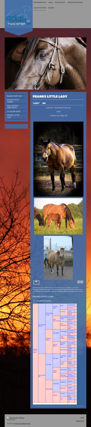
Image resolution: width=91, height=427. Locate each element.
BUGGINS (70, 323)
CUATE (69, 311)
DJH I (69, 396)
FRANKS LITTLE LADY (35, 351)
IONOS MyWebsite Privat (22, 423)
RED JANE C (71, 372)
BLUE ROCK (71, 330)
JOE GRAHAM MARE (70, 327)
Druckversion (12, 418)
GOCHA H (62, 311)
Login (82, 417)
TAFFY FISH (71, 339)
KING (61, 305)
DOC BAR (55, 358)
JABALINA (70, 308)
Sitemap (21, 418)
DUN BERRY (56, 333)
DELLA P (70, 359)
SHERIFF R (63, 382)
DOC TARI (48, 364)
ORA (69, 401)
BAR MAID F (71, 365)
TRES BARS (71, 343)
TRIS (61, 399)
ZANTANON (71, 305)
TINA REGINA (63, 350)
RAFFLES (70, 381)
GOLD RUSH (71, 317)
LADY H (70, 384)
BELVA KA (63, 388)
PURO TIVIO (63, 369)
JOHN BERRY (63, 331)
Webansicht (80, 421)
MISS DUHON (49, 389)
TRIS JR (55, 395)
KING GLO (70, 393)
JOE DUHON (56, 383)
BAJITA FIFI (71, 378)
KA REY (70, 387)
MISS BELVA (71, 390)
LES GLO (62, 393)
